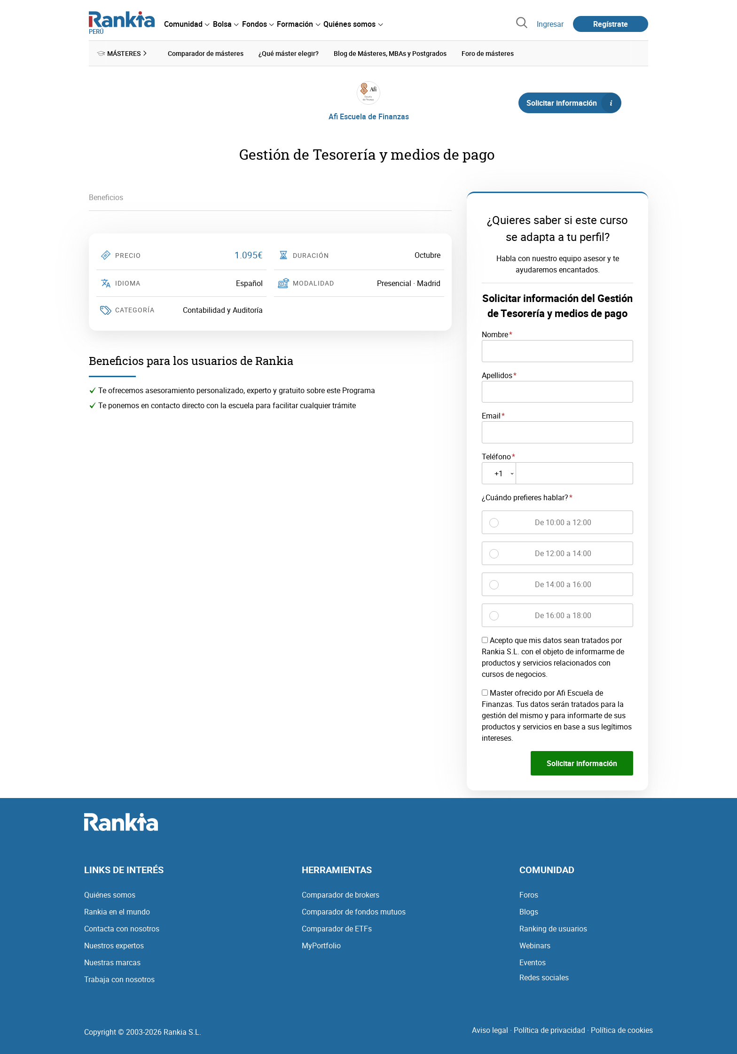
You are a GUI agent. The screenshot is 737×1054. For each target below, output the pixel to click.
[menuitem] (186, 24)
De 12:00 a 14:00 (563, 553)
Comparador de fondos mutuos (354, 911)
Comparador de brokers (340, 894)
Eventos (532, 962)
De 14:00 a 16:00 (563, 584)
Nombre (495, 334)
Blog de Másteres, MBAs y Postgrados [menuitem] (390, 53)
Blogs (528, 911)
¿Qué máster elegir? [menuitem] (289, 53)
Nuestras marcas (112, 962)
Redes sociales (544, 977)
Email (491, 416)
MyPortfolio (321, 945)
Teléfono (496, 456)
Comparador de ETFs (337, 928)
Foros (528, 894)
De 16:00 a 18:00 (563, 615)
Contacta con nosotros (121, 928)
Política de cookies (622, 1029)
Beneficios (106, 197)
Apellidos (497, 375)
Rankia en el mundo (117, 911)
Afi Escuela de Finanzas (369, 116)
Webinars (534, 945)
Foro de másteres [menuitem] (488, 53)
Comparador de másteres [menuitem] (205, 53)
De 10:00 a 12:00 (563, 522)
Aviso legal (490, 1029)
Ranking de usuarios (553, 928)
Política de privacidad (549, 1029)
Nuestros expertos (114, 945)
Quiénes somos (109, 894)
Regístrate (610, 24)
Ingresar (550, 24)
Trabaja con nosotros (119, 979)
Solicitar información (573, 103)
